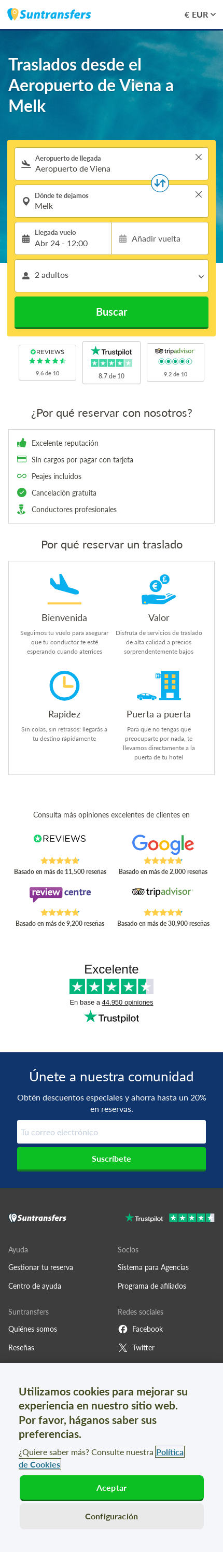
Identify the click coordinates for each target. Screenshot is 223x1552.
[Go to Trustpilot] (170, 1219)
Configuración (111, 1516)
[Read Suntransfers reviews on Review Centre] (60, 897)
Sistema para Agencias (153, 1267)
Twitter (136, 1348)
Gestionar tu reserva (40, 1267)
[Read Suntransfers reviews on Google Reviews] (163, 845)
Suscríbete (111, 1158)
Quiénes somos (32, 1328)
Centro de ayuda (34, 1285)
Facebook (140, 1329)
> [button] (199, 157)
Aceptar (111, 1487)
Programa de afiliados (152, 1285)
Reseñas (21, 1347)
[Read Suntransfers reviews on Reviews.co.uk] (60, 845)
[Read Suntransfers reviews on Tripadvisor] (163, 897)
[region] (111, 1457)
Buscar (111, 311)
